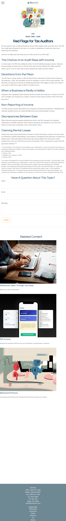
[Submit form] (6, 220)
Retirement (33, 509)
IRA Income (5, 339)
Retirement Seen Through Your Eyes (17, 285)
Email (3, 192)
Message (4, 203)
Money (33, 520)
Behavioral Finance (9, 393)
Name (3, 181)
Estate (33, 513)
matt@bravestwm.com (33, 503)
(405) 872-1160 (35, 490)
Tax (33, 518)
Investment (33, 511)
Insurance (33, 515)
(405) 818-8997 (36, 492)
